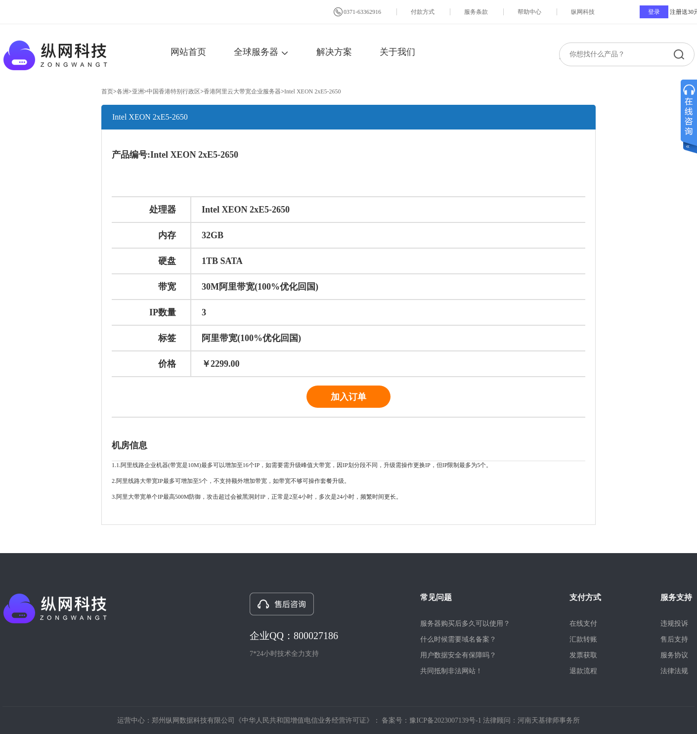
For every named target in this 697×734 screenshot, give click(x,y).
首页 (107, 91)
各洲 (123, 91)
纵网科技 (583, 11)
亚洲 (138, 91)
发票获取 (583, 655)
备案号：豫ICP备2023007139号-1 (431, 720)
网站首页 (188, 52)
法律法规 (674, 671)
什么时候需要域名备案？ (458, 639)
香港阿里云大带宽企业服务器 (242, 91)
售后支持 (674, 639)
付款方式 (423, 11)
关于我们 (397, 52)
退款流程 (583, 671)
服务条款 (476, 11)
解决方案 (334, 52)
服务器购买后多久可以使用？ (465, 623)
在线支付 (583, 623)
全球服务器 (261, 52)
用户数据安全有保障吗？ (458, 655)
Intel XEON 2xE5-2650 (312, 91)
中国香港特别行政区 (173, 91)
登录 (654, 11)
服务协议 (674, 655)
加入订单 (348, 397)
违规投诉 (674, 623)
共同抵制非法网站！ (451, 671)
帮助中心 (529, 11)
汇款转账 (583, 639)
